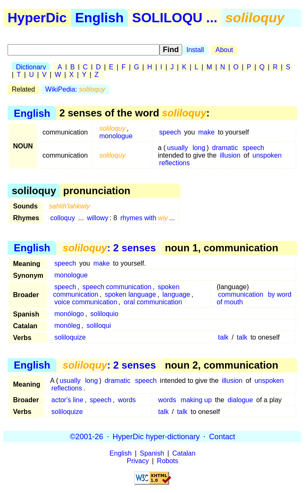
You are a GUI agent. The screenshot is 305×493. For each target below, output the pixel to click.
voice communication (85, 302)
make (206, 132)
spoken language (130, 294)
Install (195, 49)
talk (223, 337)
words (127, 399)
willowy (98, 217)
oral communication (153, 302)
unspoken (266, 155)
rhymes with (144, 217)
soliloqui (99, 325)
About (224, 49)
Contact (222, 436)
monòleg (67, 325)
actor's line (67, 399)
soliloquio (104, 313)
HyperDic (37, 17)
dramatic (225, 147)
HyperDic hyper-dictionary (156, 436)
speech (170, 132)
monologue (116, 136)
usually (177, 147)
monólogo (69, 313)
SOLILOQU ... (174, 17)
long (199, 147)
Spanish (152, 453)
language (176, 294)
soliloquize (70, 337)
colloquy (62, 217)
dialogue (240, 399)
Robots (167, 460)
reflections (174, 162)
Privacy (138, 460)
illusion (230, 155)
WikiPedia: (75, 89)
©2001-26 (86, 436)
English (99, 17)
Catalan (184, 453)
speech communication (116, 286)
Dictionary (31, 67)
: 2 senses (109, 247)
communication (240, 294)
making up (196, 399)
